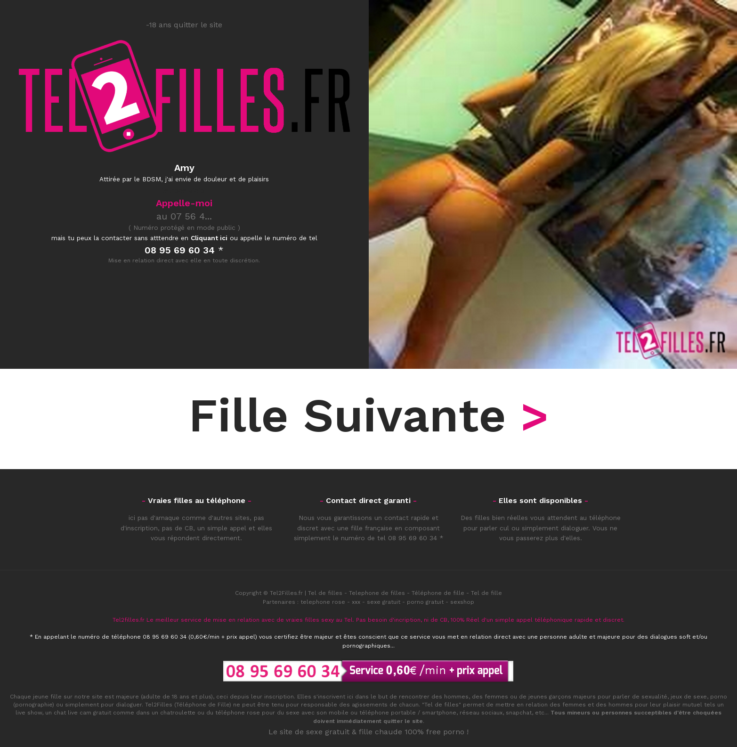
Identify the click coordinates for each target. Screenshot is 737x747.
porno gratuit (425, 602)
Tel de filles (325, 593)
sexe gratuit (383, 602)
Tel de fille (486, 593)
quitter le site (403, 721)
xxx (356, 602)
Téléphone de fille (438, 593)
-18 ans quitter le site (184, 24)
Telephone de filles (377, 593)
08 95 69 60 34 (412, 538)
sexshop (462, 602)
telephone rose (322, 602)
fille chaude (380, 731)
